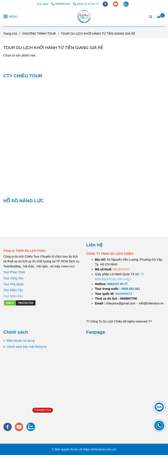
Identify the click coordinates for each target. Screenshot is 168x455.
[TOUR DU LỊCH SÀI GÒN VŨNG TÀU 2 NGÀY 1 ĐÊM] (117, 284)
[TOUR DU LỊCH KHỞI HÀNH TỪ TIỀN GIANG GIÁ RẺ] (84, 16)
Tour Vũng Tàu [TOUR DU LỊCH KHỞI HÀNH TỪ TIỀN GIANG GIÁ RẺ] (13, 278)
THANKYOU (42, 410)
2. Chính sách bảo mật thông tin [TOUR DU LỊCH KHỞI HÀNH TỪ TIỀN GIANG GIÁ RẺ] (25, 346)
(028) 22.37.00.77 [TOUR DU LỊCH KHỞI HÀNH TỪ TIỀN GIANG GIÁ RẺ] (86, 3)
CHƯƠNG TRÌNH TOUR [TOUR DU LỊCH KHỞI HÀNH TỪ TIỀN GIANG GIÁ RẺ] (39, 33)
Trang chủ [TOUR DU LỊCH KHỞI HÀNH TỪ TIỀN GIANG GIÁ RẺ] (10, 33)
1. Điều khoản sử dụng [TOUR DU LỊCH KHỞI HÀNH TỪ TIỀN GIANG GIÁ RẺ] (19, 340)
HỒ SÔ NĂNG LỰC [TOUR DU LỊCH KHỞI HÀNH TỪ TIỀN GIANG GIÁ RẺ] (23, 200)
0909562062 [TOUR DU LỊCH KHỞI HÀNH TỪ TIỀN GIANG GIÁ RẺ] (61, 3)
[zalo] (126, 3)
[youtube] (116, 3)
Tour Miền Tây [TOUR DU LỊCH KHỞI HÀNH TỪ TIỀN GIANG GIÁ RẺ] (13, 290)
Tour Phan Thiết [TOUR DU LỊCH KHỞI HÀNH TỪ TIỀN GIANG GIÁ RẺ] (14, 272)
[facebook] (105, 3)
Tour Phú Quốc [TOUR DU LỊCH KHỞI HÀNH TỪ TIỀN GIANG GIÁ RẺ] (13, 284)
